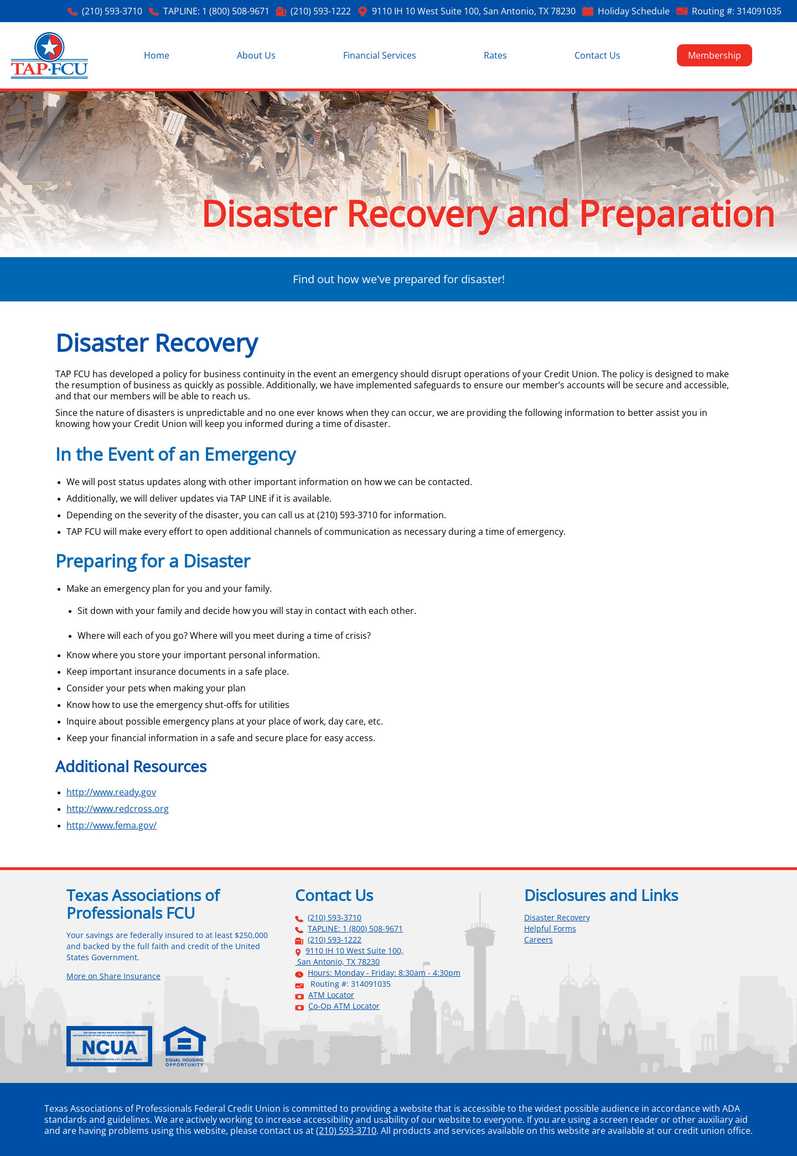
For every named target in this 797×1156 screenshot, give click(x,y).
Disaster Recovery (557, 917)
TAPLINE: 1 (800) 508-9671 (216, 11)
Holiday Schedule (634, 11)
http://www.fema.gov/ (111, 825)
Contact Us (597, 55)
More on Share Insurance (113, 976)
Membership (714, 55)
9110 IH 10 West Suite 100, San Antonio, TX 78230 (474, 11)
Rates (495, 55)
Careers (538, 940)
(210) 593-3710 (112, 11)
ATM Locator (331, 995)
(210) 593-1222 (321, 11)
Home (156, 55)
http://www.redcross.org (117, 808)
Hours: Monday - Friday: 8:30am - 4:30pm (384, 973)
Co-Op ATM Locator (344, 1006)
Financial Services (379, 55)
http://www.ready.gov (111, 792)
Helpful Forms (550, 929)
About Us (256, 55)
